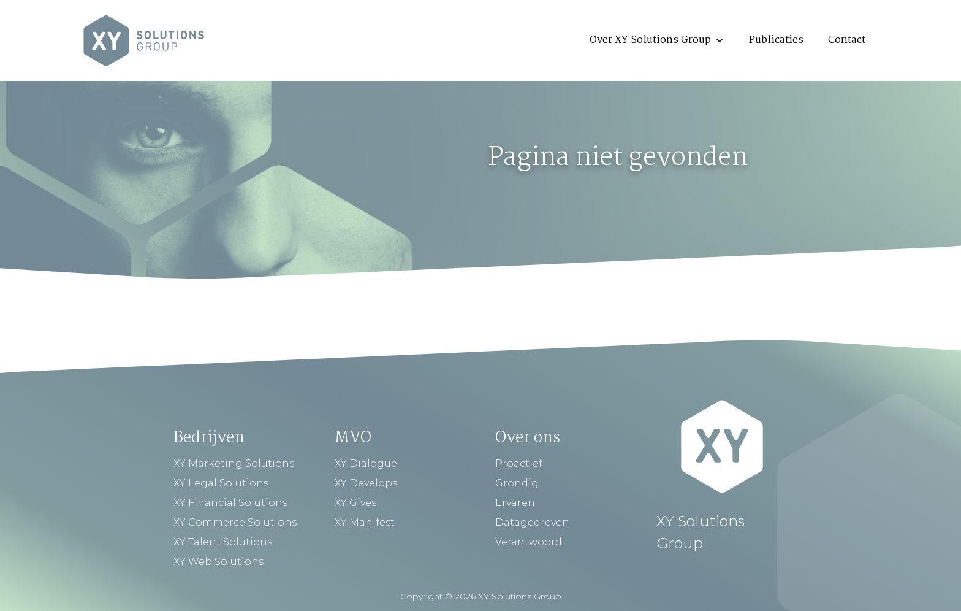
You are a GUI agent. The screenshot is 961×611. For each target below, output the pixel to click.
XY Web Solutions (218, 561)
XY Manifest (365, 522)
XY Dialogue (366, 463)
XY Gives (355, 503)
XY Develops (366, 483)
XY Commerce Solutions (235, 522)
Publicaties (776, 40)
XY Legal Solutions (220, 483)
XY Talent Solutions (222, 542)
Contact (846, 40)
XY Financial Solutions (230, 503)
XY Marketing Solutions (233, 463)
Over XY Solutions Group (657, 40)
